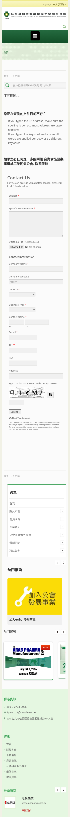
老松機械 (27, 798)
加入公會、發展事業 (22, 619)
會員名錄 (14, 519)
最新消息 (14, 542)
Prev (63, 562)
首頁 (6, 52)
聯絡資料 (14, 550)
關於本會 (14, 511)
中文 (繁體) (58, 4)
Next (57, 562)
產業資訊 (14, 527)
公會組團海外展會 (20, 534)
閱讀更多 (26, 810)
